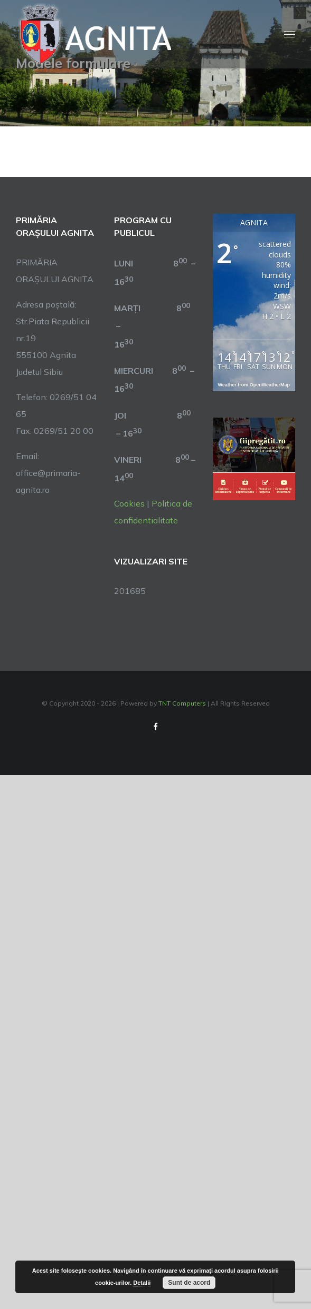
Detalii (141, 1283)
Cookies (129, 503)
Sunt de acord (189, 1282)
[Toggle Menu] (289, 34)
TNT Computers (182, 703)
